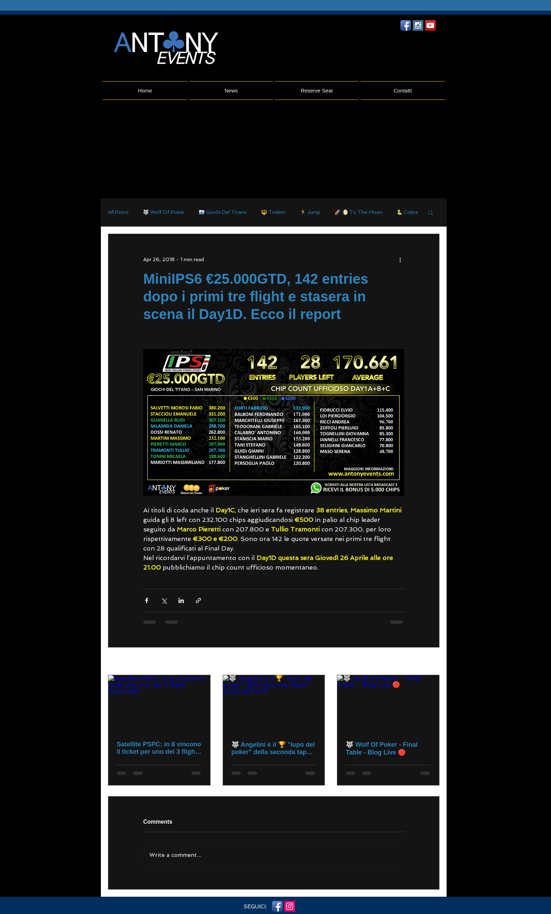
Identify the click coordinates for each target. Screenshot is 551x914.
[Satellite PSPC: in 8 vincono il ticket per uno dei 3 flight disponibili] (159, 703)
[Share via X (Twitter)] (164, 600)
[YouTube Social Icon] (430, 25)
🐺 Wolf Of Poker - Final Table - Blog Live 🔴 (382, 748)
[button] (430, 212)
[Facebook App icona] (405, 25)
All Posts (118, 212)
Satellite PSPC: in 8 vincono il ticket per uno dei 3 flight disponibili (159, 748)
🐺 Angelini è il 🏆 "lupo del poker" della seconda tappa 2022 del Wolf (273, 748)
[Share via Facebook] (146, 600)
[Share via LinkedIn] (181, 600)
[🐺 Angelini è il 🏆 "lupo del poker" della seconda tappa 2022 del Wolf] (274, 703)
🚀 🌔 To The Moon (358, 212)
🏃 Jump (310, 212)
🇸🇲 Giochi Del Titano (223, 212)
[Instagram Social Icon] (418, 25)
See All (431, 662)
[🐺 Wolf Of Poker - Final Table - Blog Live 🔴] (388, 703)
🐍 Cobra (407, 212)
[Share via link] (198, 600)
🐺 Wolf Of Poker (163, 212)
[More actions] (400, 259)
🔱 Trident (273, 212)
